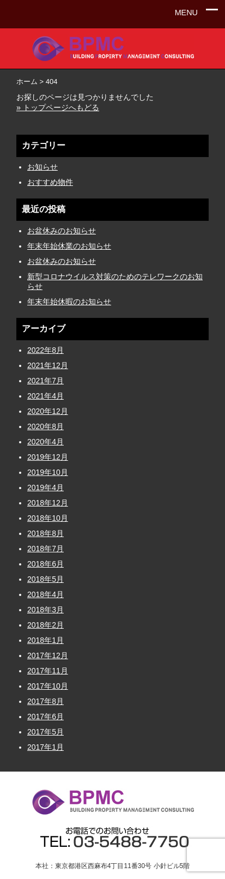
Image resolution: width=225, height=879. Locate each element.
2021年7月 (45, 380)
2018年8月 (45, 533)
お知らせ (42, 166)
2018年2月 (45, 625)
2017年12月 (47, 655)
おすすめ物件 (50, 182)
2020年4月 (45, 441)
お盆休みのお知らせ (61, 230)
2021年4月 (45, 396)
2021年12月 (47, 365)
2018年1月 (45, 640)
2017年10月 (47, 686)
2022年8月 (45, 350)
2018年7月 (45, 548)
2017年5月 (45, 731)
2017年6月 (45, 716)
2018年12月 (47, 502)
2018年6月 (45, 563)
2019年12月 (47, 457)
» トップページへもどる (57, 107)
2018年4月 (45, 594)
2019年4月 (45, 487)
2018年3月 (45, 609)
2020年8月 (45, 426)
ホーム (27, 81)
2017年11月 (47, 670)
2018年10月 (47, 518)
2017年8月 (45, 701)
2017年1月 (45, 747)
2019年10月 (47, 472)
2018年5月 (45, 579)
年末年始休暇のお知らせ (69, 301)
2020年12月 (47, 411)
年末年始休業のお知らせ (69, 246)
